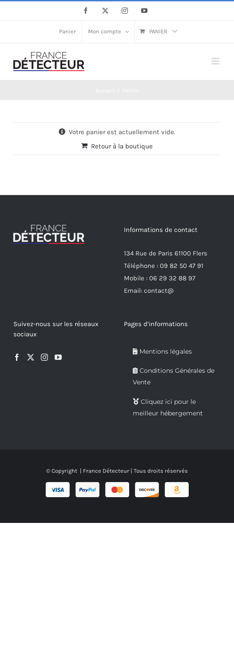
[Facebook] (16, 357)
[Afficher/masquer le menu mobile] (216, 61)
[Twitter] (30, 357)
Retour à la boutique (122, 146)
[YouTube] (58, 357)
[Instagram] (44, 357)
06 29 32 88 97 (172, 278)
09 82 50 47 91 (181, 266)
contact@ (159, 291)
